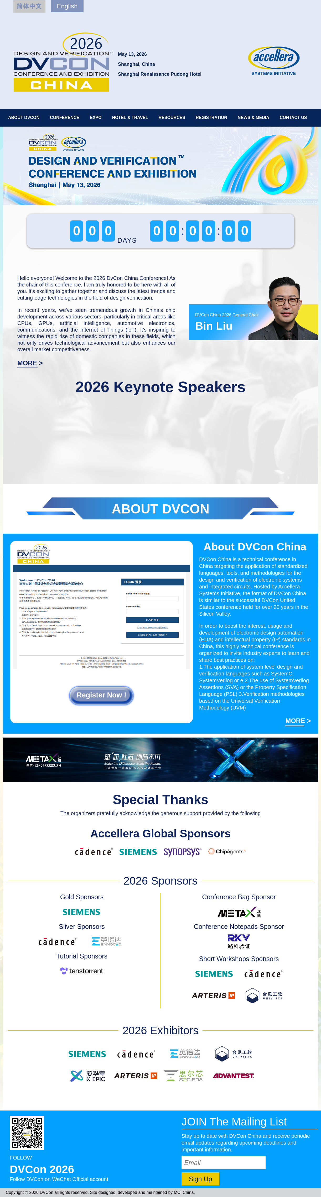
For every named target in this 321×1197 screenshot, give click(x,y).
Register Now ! (101, 695)
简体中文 (29, 6)
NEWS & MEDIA (253, 117)
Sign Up (200, 1179)
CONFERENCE (64, 117)
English (67, 6)
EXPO (95, 117)
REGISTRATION (211, 117)
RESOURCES (172, 117)
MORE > (30, 363)
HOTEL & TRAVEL (130, 117)
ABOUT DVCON (23, 117)
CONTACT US (293, 117)
